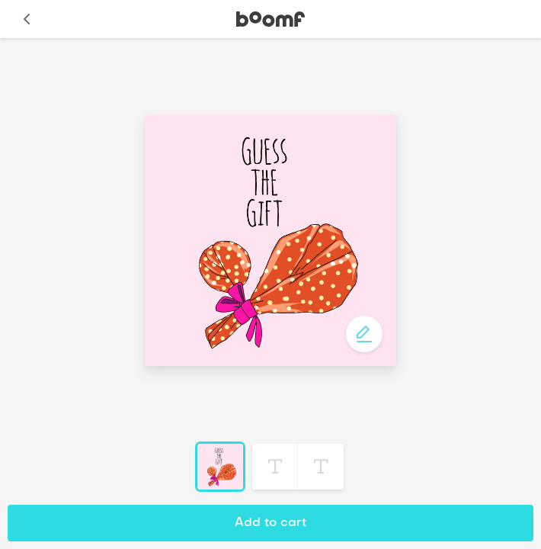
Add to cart (270, 523)
